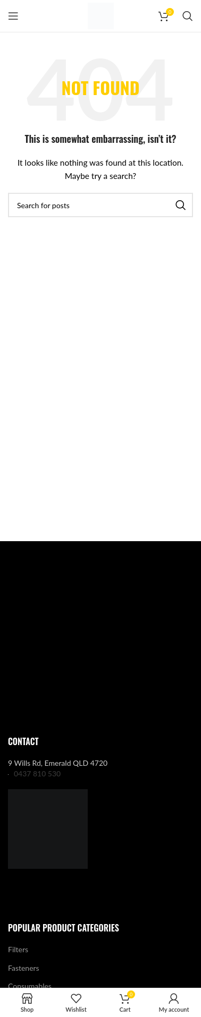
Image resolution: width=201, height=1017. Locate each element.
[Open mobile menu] (13, 16)
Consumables (30, 985)
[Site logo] (101, 15)
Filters (18, 949)
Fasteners (23, 967)
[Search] (187, 16)
